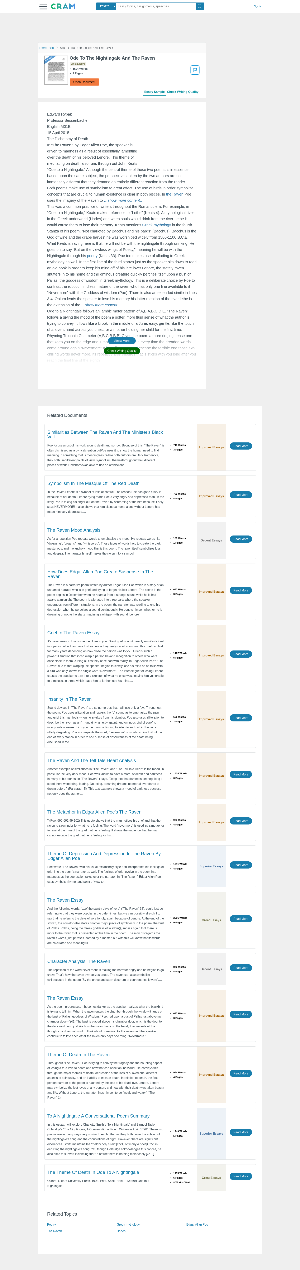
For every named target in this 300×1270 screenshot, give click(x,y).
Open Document (84, 82)
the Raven (174, 194)
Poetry (51, 1224)
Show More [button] (122, 340)
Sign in (257, 6)
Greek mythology (156, 225)
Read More (240, 446)
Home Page (47, 48)
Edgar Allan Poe (197, 1224)
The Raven (54, 1231)
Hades (121, 1231)
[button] (43, 6)
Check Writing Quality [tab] (182, 91)
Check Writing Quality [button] (121, 350)
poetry (92, 256)
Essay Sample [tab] (154, 91)
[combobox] (106, 6)
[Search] (200, 6)
